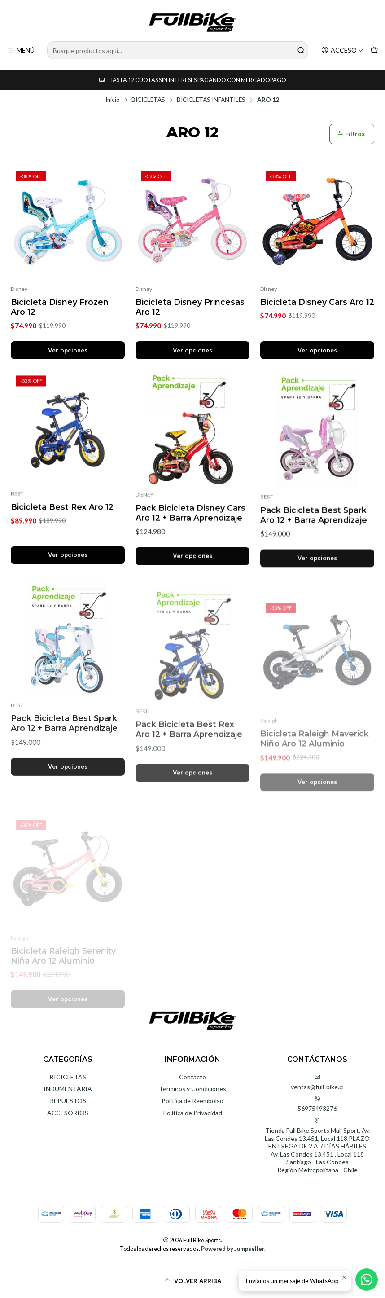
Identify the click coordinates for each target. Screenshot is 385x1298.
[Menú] (20, 50)
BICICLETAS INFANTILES (211, 100)
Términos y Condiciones (192, 1088)
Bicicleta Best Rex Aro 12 (62, 545)
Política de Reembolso (192, 1100)
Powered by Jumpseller (232, 1248)
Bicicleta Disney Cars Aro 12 (317, 302)
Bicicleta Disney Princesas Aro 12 (190, 307)
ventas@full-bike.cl (317, 1082)
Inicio (112, 100)
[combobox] (177, 50)
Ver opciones (68, 350)
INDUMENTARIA (68, 1088)
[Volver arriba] (192, 1281)
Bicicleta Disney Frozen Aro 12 (60, 307)
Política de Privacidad (192, 1113)
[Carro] (374, 50)
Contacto (192, 1077)
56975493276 (317, 1104)
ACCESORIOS (67, 1113)
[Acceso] (342, 50)
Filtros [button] (351, 134)
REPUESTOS (68, 1100)
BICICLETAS (148, 100)
